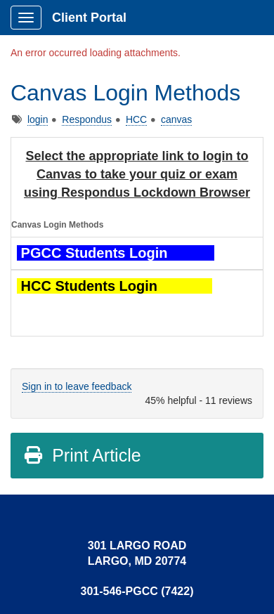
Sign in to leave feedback (76, 386)
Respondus (87, 119)
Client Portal (89, 18)
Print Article (81, 455)
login (37, 119)
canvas (176, 119)
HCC (136, 119)
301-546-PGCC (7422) (137, 591)
